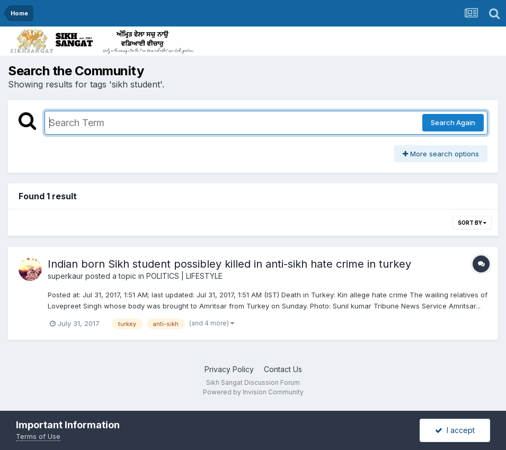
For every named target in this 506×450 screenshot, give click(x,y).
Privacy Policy (229, 369)
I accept (455, 430)
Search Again (453, 122)
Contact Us (283, 369)
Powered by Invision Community (253, 392)
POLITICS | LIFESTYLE (184, 275)
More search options (441, 153)
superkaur (65, 275)
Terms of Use (38, 436)
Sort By (472, 222)
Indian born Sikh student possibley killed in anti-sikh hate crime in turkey (229, 264)
